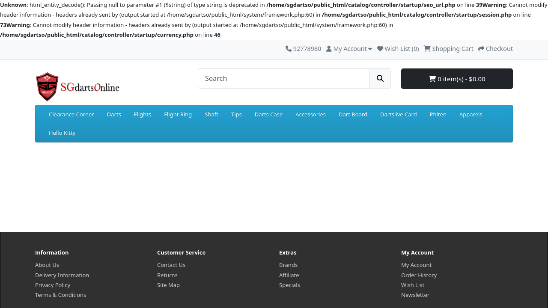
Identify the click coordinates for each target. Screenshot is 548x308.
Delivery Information (62, 275)
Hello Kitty (62, 132)
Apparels (470, 114)
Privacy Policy (52, 285)
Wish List (412, 285)
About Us (47, 265)
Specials (289, 285)
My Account (416, 265)
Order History (419, 275)
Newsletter (415, 295)
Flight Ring (178, 114)
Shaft (211, 114)
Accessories (310, 114)
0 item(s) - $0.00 (457, 78)
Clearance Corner (71, 114)
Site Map (168, 285)
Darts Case (269, 114)
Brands (288, 265)
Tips (236, 114)
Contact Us (171, 265)
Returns (167, 275)
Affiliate (289, 275)
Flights (142, 114)
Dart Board (353, 114)
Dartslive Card (398, 114)
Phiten (438, 114)
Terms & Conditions (60, 295)
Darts (114, 114)
